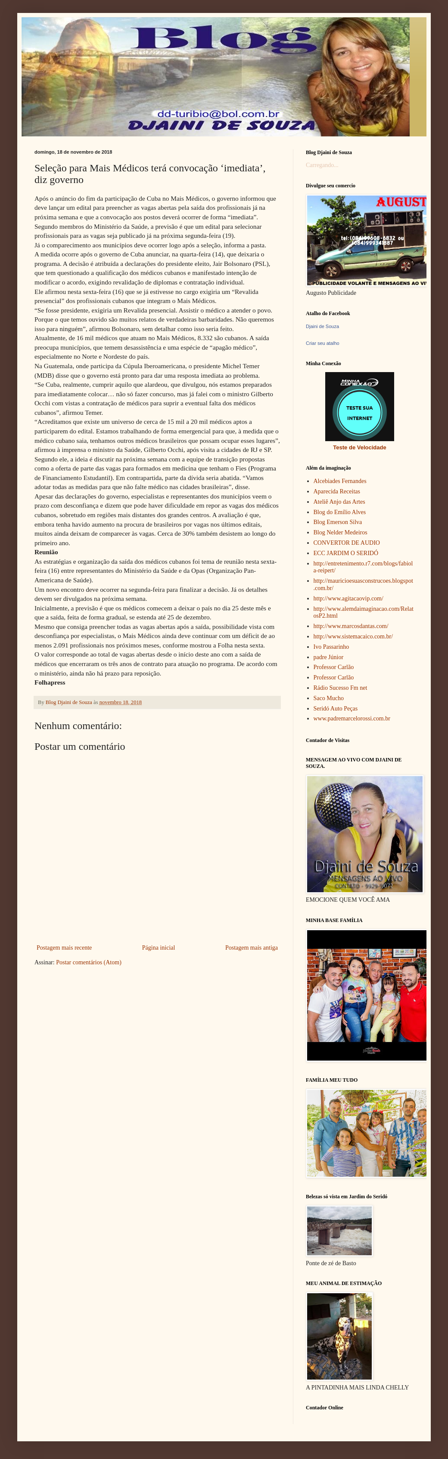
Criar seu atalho (322, 343)
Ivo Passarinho (331, 647)
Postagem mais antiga (251, 947)
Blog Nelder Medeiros (340, 532)
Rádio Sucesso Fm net (340, 688)
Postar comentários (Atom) (88, 962)
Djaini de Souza (322, 326)
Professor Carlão (334, 667)
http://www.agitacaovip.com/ (348, 598)
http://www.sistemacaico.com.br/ (353, 636)
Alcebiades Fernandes (340, 481)
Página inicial (158, 947)
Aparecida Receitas (337, 491)
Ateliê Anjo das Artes (339, 502)
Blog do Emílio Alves (340, 512)
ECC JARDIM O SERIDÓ (346, 553)
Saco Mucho (329, 698)
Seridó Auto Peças (336, 708)
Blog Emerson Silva (338, 522)
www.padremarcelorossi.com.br (352, 718)
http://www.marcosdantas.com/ (351, 626)
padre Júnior (329, 657)
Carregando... (322, 165)
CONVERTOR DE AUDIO (347, 543)
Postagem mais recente (64, 947)
